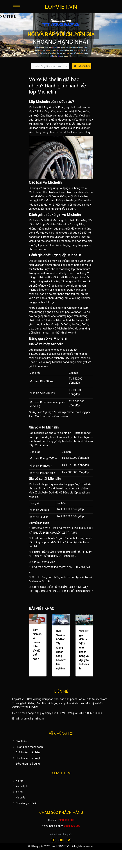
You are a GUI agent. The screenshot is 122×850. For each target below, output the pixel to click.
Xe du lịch (20, 786)
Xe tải (17, 792)
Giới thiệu (19, 741)
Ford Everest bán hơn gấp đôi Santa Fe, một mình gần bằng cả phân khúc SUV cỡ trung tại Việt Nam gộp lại (60, 542)
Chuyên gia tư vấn (24, 803)
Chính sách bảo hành (26, 752)
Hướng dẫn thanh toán (27, 747)
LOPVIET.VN (61, 6)
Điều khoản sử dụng (26, 763)
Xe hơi (17, 780)
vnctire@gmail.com (32, 718)
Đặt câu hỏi (82, 66)
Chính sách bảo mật (26, 758)
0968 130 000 (66, 820)
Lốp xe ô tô (85, 699)
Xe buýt (18, 797)
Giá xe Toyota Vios (42, 562)
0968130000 (94, 713)
